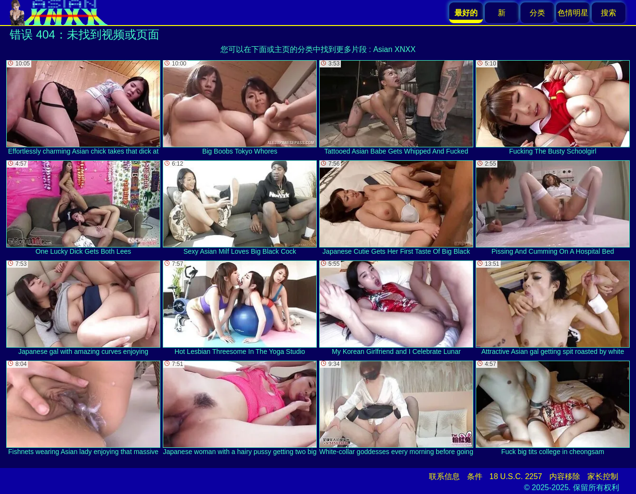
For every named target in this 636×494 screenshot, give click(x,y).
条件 (474, 476)
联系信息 (444, 476)
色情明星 (573, 13)
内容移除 (564, 476)
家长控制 (602, 476)
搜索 (608, 13)
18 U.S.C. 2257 (516, 476)
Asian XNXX (394, 49)
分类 (537, 13)
